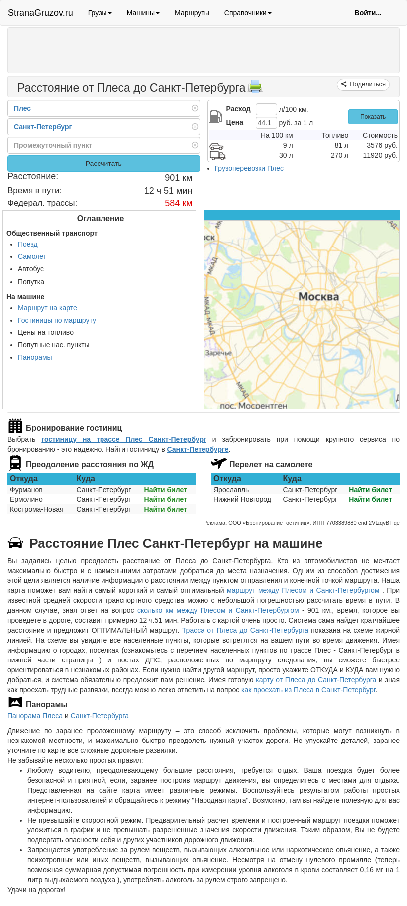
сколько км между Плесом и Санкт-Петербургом (218, 610)
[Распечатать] (255, 89)
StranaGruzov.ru (40, 13)
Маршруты (192, 13)
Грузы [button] (100, 13)
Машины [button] (143, 13)
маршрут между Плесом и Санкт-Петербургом (304, 590)
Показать (373, 116)
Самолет (32, 256)
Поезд (28, 244)
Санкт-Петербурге (197, 449)
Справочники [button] (248, 13)
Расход (238, 109)
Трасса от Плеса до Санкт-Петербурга (245, 630)
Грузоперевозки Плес (249, 168)
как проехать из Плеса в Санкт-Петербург (308, 690)
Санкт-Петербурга (100, 716)
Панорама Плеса (35, 716)
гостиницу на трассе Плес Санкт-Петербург (123, 439)
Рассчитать (104, 163)
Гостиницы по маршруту (57, 320)
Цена (234, 122)
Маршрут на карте (47, 308)
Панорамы (35, 357)
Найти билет (165, 490)
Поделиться (367, 84)
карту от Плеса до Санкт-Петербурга (316, 680)
